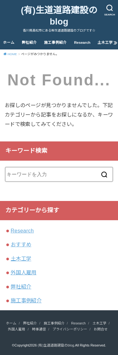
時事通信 (39, 329)
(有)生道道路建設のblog (59, 15)
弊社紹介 (29, 42)
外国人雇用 (24, 272)
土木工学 (105, 42)
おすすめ (21, 244)
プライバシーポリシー (70, 329)
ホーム (8, 42)
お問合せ (101, 329)
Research (82, 42)
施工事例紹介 (55, 42)
